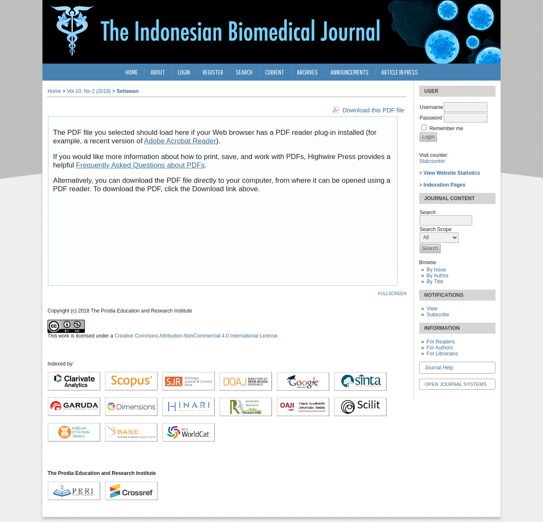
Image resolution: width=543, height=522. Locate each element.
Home (132, 72)
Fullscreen (392, 293)
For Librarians (442, 354)
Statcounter (432, 161)
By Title (434, 282)
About (158, 72)
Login (184, 72)
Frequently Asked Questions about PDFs (140, 165)
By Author (437, 276)
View (431, 309)
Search (244, 72)
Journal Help (439, 368)
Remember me (446, 128)
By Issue (436, 270)
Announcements (349, 72)
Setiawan (128, 91)
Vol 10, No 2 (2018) (89, 91)
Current (274, 72)
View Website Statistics (451, 173)
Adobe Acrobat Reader (180, 141)
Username (431, 107)
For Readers (440, 342)
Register (213, 72)
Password (431, 118)
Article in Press (399, 72)
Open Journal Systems (456, 384)
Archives (307, 72)
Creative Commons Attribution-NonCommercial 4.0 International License (196, 336)
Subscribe (437, 315)
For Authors (439, 348)
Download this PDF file (373, 110)
